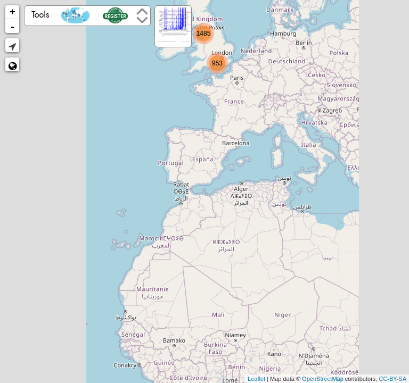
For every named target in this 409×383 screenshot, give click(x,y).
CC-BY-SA (392, 379)
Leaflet (256, 379)
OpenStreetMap (322, 379)
